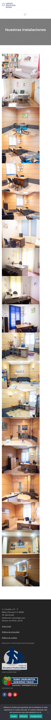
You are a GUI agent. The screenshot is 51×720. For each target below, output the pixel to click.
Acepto (13, 716)
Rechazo (23, 716)
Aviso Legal (6, 626)
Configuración (36, 716)
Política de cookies (9, 638)
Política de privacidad (10, 632)
